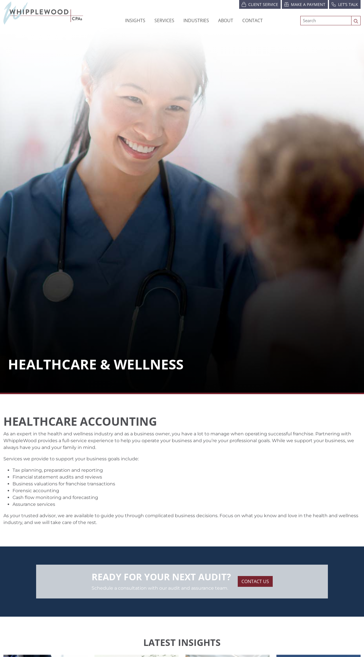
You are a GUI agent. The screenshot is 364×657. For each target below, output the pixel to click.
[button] (196, 20)
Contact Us (255, 581)
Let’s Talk (345, 4)
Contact (252, 20)
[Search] (325, 20)
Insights (135, 20)
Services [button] (164, 20)
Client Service (260, 4)
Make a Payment (304, 4)
